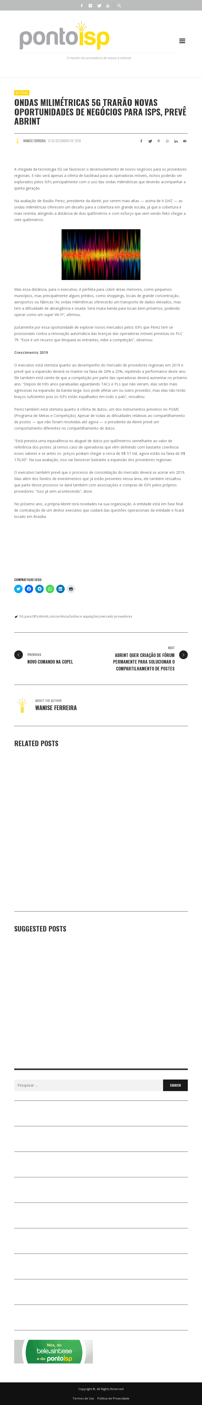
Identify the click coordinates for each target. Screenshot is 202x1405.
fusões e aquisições (84, 616)
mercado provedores (116, 616)
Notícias (22, 93)
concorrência (59, 616)
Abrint (43, 616)
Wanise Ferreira (34, 140)
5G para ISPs (28, 616)
